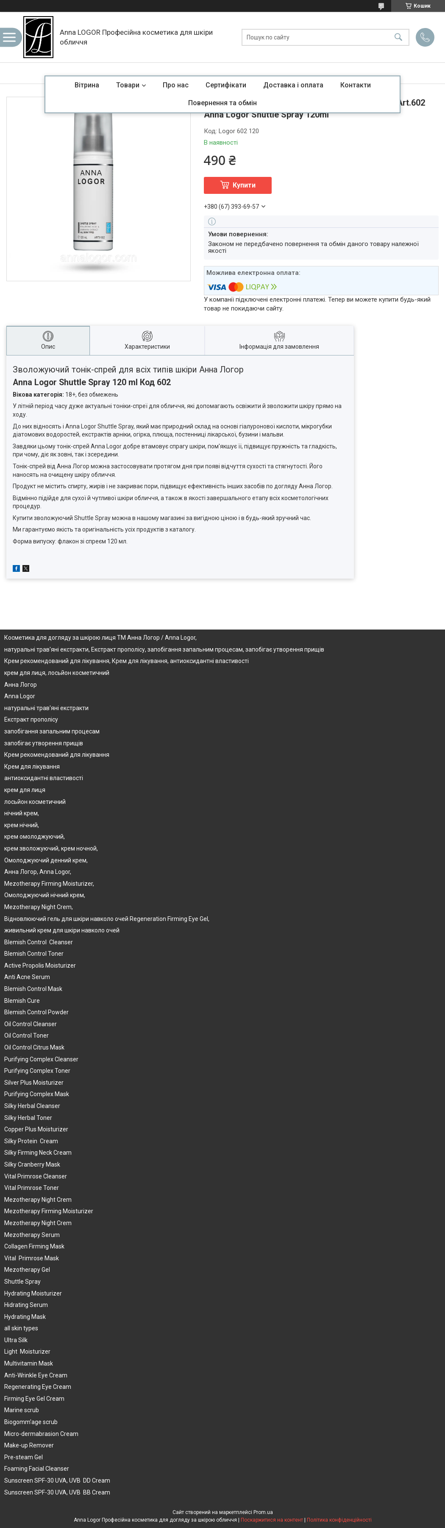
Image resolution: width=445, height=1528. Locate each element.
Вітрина (87, 85)
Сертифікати (226, 85)
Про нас (176, 85)
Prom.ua (263, 1512)
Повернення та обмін (222, 103)
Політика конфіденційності (339, 1520)
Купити (244, 185)
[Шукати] (398, 37)
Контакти (355, 85)
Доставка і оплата (293, 85)
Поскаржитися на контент (272, 1520)
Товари (127, 85)
